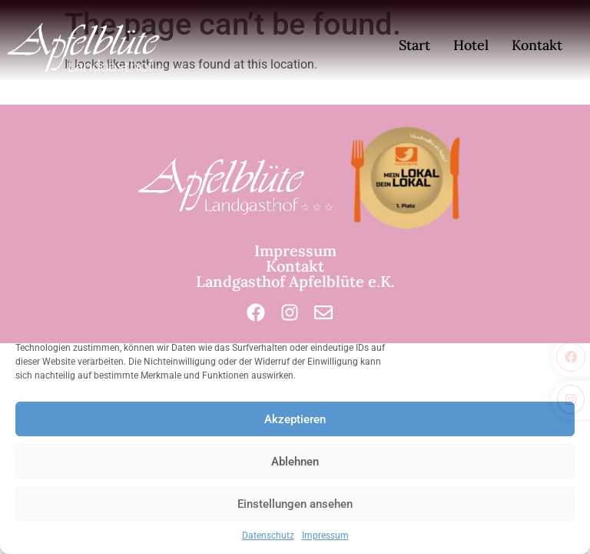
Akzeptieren (295, 419)
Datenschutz (268, 535)
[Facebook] (255, 312)
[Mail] (323, 312)
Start (414, 45)
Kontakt (537, 45)
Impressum (325, 535)
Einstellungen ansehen (295, 504)
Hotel (471, 45)
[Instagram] (289, 312)
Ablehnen (295, 462)
